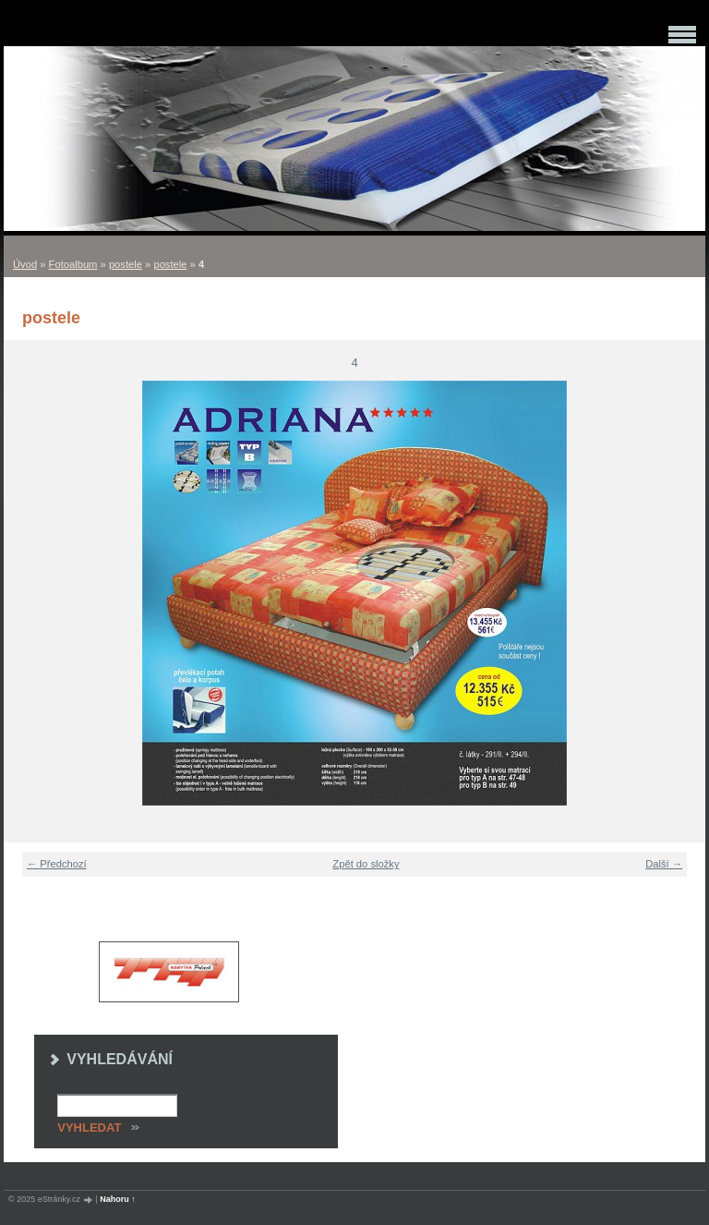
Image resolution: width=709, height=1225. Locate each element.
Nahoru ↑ (118, 1199)
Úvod (25, 264)
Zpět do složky (365, 863)
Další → (663, 863)
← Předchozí (57, 863)
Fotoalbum (73, 264)
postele (125, 264)
